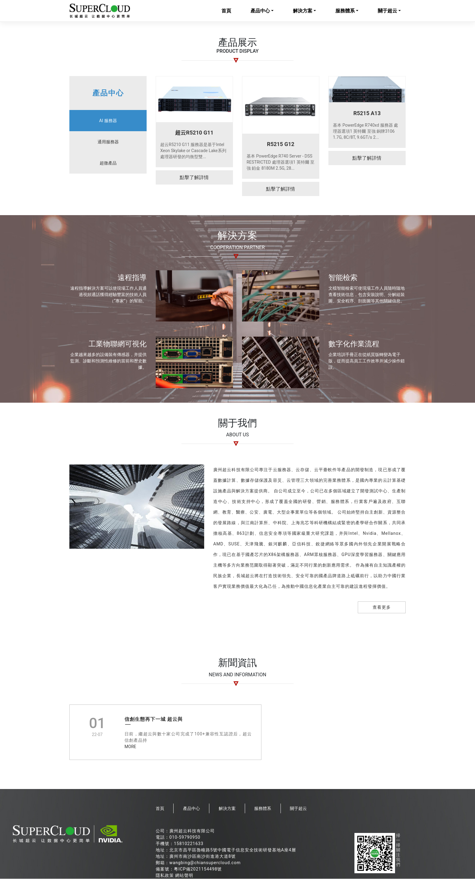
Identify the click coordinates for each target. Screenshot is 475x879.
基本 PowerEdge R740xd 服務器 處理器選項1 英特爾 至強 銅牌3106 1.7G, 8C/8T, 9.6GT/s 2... (365, 131)
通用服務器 (108, 142)
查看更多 (382, 607)
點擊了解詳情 (194, 178)
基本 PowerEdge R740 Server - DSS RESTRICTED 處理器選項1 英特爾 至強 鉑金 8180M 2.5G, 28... (280, 162)
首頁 (226, 11)
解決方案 (302, 11)
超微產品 (108, 163)
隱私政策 (165, 875)
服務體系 (345, 11)
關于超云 (387, 11)
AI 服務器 (108, 120)
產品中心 (260, 11)
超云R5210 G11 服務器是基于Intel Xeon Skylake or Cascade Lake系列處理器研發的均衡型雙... (193, 150)
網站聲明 (184, 875)
